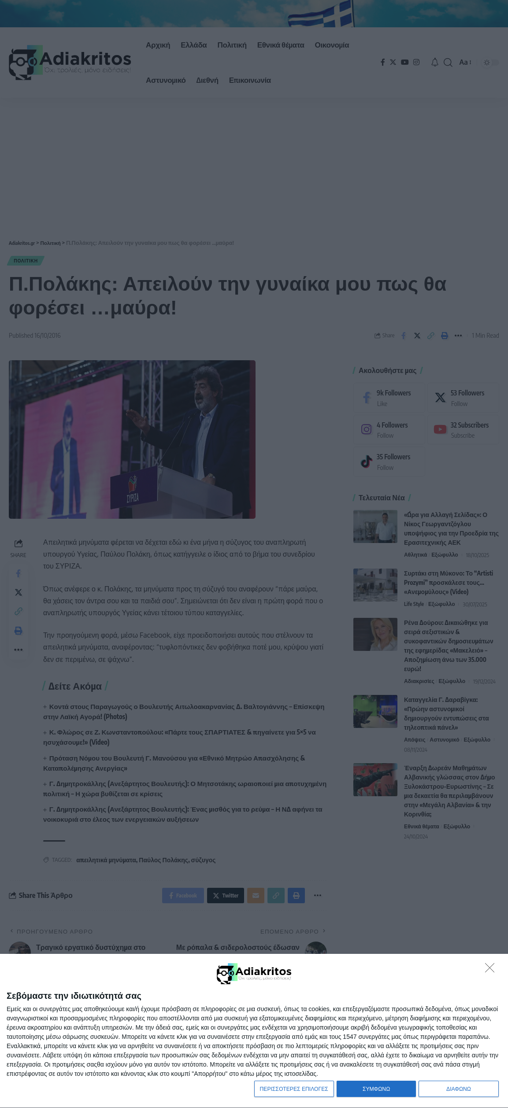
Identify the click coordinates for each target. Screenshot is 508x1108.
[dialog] (254, 1030)
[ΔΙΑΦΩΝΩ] (492, 968)
